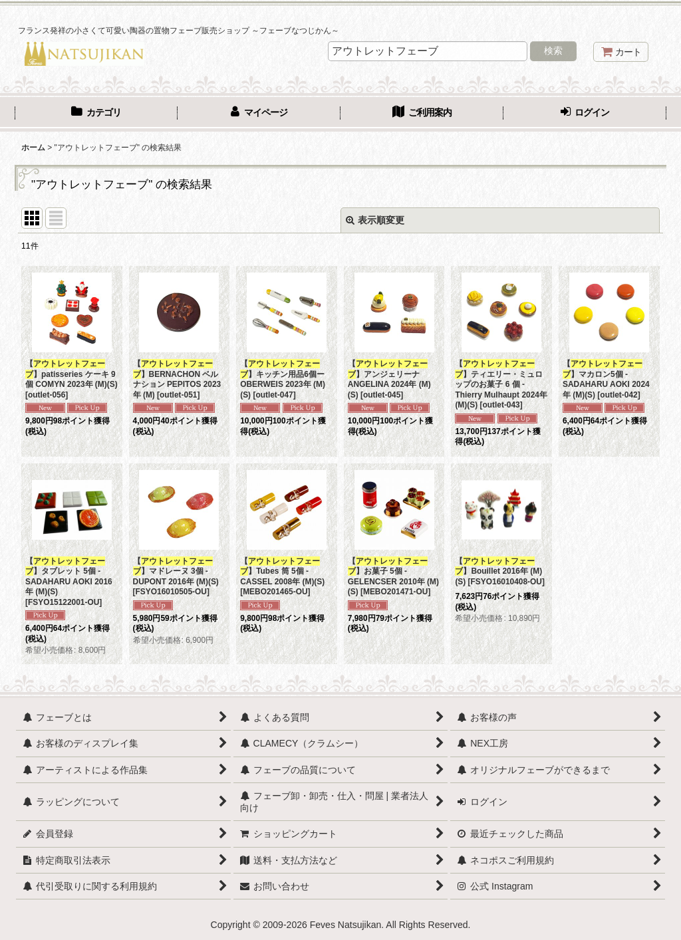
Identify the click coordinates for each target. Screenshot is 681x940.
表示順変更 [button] (375, 220)
